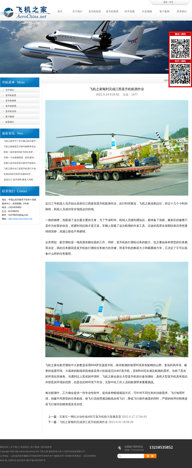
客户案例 (164, 11)
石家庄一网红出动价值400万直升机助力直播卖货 (90, 416)
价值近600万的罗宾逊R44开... (18, 174)
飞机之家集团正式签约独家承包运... (21, 146)
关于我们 (77, 11)
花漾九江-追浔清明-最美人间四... (19, 179)
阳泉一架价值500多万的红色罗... (19, 152)
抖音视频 (147, 11)
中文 (171, 2)
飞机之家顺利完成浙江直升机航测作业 (83, 422)
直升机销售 (11, 100)
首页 (59, 11)
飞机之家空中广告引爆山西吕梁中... (21, 141)
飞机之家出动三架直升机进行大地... (21, 168)
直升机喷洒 (112, 11)
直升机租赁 (95, 11)
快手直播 (130, 11)
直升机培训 (11, 111)
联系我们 (182, 11)
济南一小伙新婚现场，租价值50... (20, 157)
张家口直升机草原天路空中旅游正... (21, 163)
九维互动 (12, 460)
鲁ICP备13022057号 (36, 460)
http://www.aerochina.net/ (20, 219)
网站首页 (4, 447)
